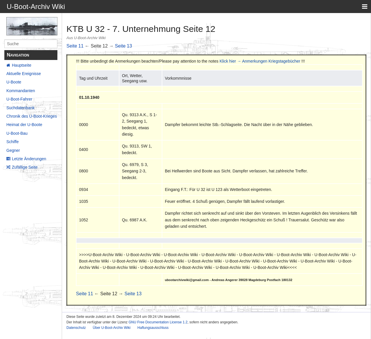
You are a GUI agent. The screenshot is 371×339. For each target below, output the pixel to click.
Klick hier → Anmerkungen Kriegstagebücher (259, 61)
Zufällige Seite (25, 167)
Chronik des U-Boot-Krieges (31, 116)
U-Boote (13, 82)
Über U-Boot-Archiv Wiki (111, 328)
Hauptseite (21, 65)
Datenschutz (76, 328)
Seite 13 (123, 45)
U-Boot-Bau (17, 133)
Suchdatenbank (20, 107)
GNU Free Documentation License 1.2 (157, 322)
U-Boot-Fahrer (19, 99)
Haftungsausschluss (152, 328)
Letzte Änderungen (29, 158)
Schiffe (12, 141)
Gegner (13, 150)
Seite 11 (74, 45)
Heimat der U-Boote (24, 124)
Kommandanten (20, 90)
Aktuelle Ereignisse (23, 73)
